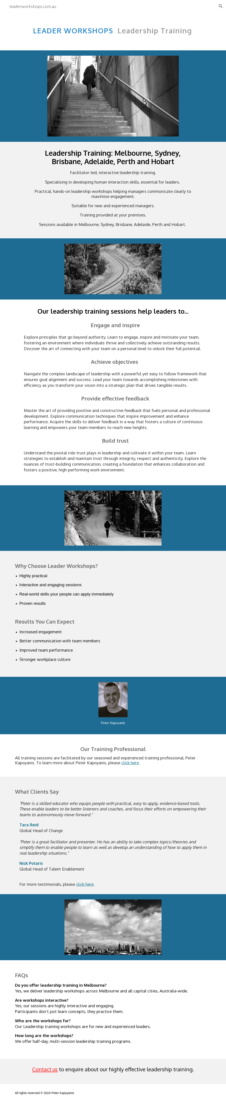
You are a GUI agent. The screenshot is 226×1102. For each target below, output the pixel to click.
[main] (113, 28)
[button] (220, 6)
